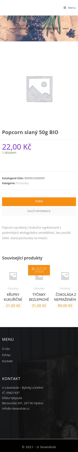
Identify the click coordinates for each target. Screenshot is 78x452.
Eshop (6, 355)
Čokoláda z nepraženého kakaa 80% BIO (66, 296)
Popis (39, 201)
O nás (6, 349)
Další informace (39, 211)
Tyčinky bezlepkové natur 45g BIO (39, 296)
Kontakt (7, 361)
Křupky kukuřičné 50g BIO (13, 296)
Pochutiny (22, 183)
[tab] (39, 201)
